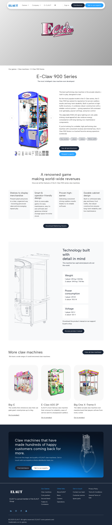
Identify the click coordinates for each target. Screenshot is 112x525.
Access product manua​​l (73, 331)
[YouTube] (26, 511)
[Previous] (12, 118)
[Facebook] (21, 511)
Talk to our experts (41, 468)
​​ (77, 5)
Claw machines (23, 69)
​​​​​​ (94, 5)
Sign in (66, 5)
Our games (12, 69)
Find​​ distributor (23, 468)
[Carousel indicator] (15, 153)
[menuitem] (25, 5)
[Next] (51, 118)
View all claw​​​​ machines (93, 352)
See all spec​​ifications (69, 148)
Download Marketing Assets (56, 226)
